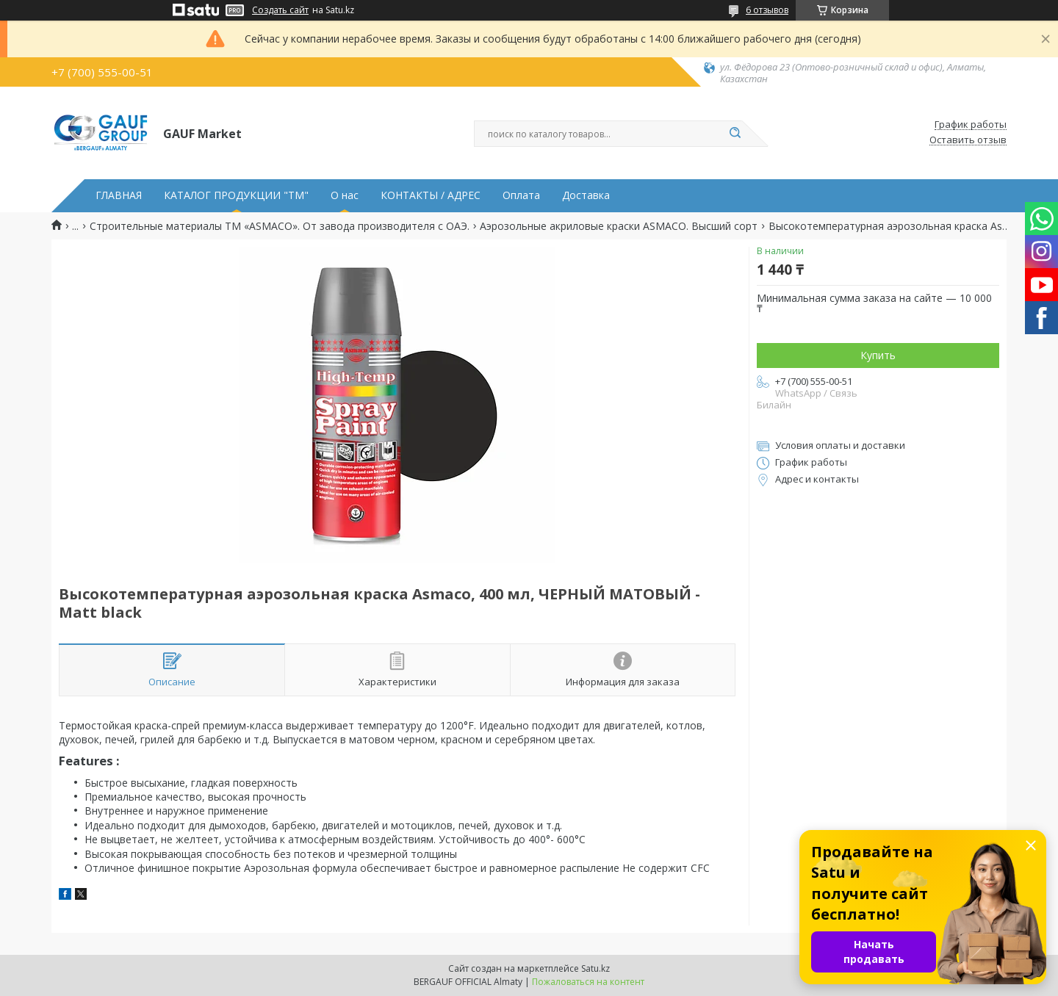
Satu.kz (595, 968)
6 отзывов (767, 10)
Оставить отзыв (968, 140)
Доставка (586, 195)
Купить (878, 355)
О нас (345, 195)
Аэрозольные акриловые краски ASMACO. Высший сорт (618, 226)
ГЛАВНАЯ (119, 195)
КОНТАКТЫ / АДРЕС (431, 195)
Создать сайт (280, 10)
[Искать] (734, 133)
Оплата (521, 195)
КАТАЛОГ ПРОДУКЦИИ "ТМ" (236, 195)
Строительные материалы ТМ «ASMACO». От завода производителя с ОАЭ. (279, 226)
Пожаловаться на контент (588, 981)
